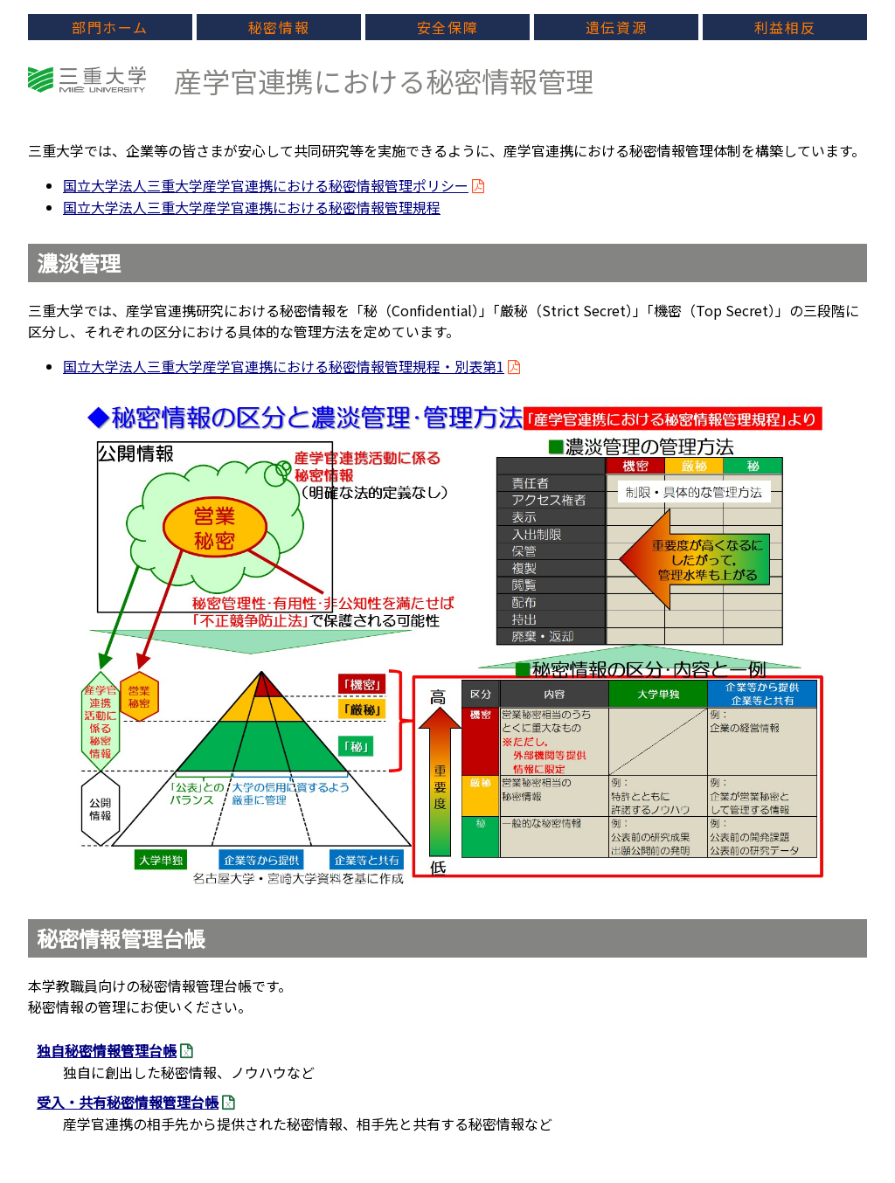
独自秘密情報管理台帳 (107, 1050)
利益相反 (784, 27)
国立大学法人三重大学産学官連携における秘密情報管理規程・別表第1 (283, 366)
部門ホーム (110, 27)
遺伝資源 (616, 27)
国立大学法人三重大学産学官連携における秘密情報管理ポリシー (265, 185)
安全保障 (447, 27)
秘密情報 (278, 27)
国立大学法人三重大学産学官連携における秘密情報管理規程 (252, 207)
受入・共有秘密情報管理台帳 (128, 1101)
